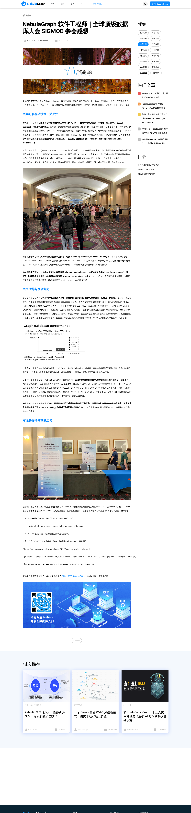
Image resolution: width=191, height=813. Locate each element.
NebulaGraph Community (36, 40)
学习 (64, 3)
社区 (84, 3)
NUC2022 (143, 73)
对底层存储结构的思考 (147, 174)
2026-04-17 (107, 729)
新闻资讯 (143, 56)
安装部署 (143, 61)
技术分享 (76, 640)
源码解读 (155, 67)
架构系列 (143, 67)
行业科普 (155, 50)
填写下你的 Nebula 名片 (72, 576)
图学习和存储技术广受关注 (148, 165)
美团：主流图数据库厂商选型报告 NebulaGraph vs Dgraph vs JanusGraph (155, 118)
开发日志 (155, 38)
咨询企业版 (97, 4)
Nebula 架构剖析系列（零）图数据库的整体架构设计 (155, 95)
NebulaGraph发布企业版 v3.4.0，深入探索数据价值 (153, 106)
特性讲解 (143, 38)
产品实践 (155, 44)
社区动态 (143, 50)
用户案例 (143, 33)
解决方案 (155, 61)
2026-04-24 (58, 729)
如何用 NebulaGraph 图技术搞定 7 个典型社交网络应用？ (155, 141)
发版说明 (155, 56)
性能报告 (156, 73)
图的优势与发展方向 (146, 169)
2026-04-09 (157, 729)
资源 (74, 3)
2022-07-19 (61, 40)
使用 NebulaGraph (160, 3)
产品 (53, 3)
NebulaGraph (35, 729)
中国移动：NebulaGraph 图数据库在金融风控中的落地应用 (155, 131)
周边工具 (155, 33)
